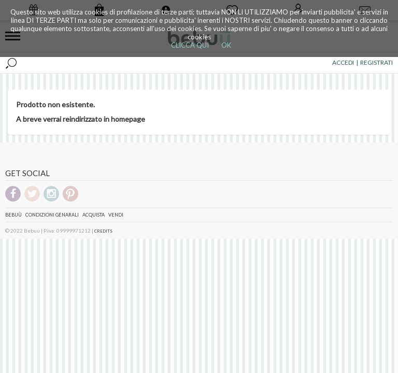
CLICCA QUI (190, 45)
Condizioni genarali (52, 215)
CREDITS (103, 231)
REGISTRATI (376, 62)
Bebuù (13, 215)
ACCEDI (343, 62)
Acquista (93, 215)
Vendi (115, 215)
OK (226, 45)
